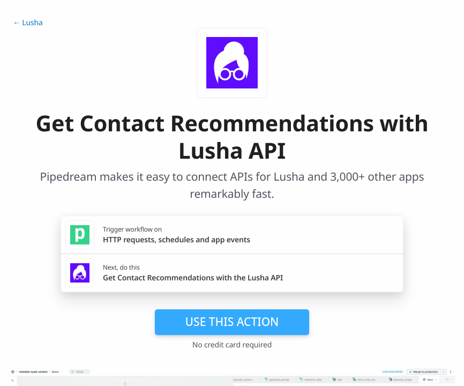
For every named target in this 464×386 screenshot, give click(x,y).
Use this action (232, 321)
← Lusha (28, 23)
